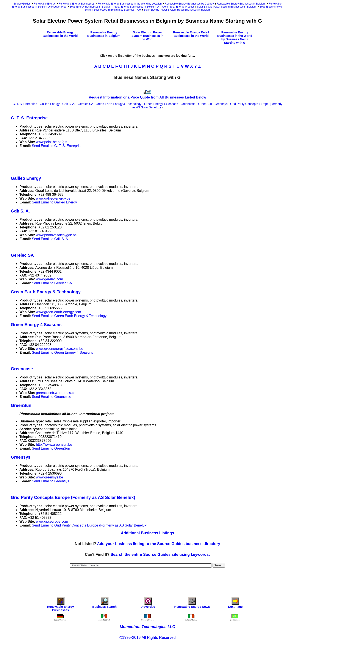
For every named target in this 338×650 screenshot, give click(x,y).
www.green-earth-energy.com (58, 312)
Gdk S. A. (68, 104)
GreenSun (205, 104)
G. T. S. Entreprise (25, 104)
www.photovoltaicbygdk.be (56, 235)
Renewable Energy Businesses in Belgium (241, 3)
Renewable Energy (44, 3)
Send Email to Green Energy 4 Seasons (62, 352)
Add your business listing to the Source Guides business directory (158, 544)
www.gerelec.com (49, 279)
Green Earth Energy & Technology (118, 104)
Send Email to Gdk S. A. (50, 239)
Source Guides (21, 3)
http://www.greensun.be (54, 444)
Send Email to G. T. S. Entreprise (57, 146)
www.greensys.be (49, 477)
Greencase (188, 104)
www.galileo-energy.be (53, 198)
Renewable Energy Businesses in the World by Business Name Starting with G (234, 37)
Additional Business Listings (147, 533)
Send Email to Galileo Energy (54, 202)
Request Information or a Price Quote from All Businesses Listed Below (147, 97)
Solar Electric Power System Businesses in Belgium (226, 6)
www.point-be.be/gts (51, 142)
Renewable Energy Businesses (76, 3)
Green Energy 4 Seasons (161, 104)
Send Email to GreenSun (51, 448)
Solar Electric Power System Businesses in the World (147, 36)
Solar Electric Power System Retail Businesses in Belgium (177, 9)
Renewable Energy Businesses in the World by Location (129, 3)
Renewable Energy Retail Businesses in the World (191, 34)
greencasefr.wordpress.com (57, 393)
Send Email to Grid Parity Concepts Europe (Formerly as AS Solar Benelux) (89, 525)
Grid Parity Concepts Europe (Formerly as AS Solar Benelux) (73, 497)
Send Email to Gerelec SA (52, 283)
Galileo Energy (50, 104)
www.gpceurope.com (52, 521)
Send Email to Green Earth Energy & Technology (69, 316)
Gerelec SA (85, 104)
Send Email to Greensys (50, 481)
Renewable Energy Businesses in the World (60, 34)
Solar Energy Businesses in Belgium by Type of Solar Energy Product (154, 6)
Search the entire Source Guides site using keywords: (160, 554)
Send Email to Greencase (51, 396)
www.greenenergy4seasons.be (59, 348)
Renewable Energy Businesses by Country (189, 3)
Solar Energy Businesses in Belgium (90, 6)
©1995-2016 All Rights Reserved (147, 637)
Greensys (220, 104)
